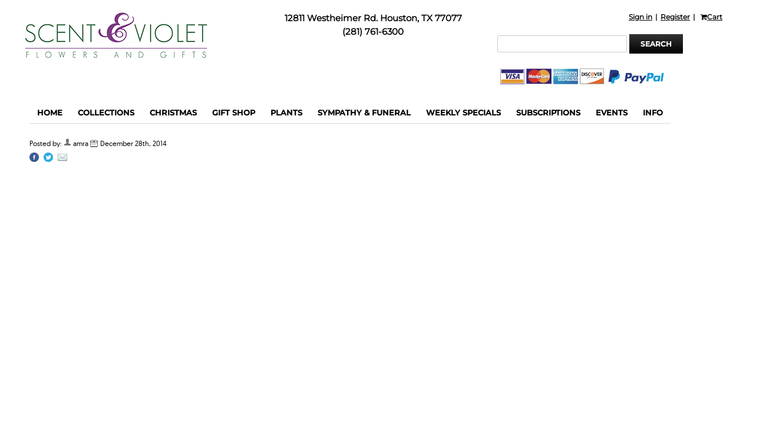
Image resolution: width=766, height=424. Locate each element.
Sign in (640, 16)
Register (675, 16)
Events (612, 112)
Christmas (173, 112)
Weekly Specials (463, 112)
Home (49, 112)
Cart (711, 16)
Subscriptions (548, 112)
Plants (286, 112)
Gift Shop (233, 112)
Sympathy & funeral (364, 112)
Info (653, 112)
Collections (106, 112)
